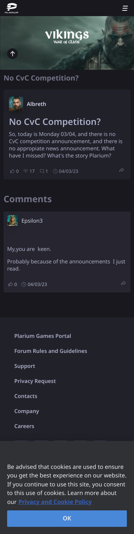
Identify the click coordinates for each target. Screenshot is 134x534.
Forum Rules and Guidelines (50, 351)
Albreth (36, 104)
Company (26, 411)
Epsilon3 (32, 220)
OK (67, 518)
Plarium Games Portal (42, 336)
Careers (24, 426)
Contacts (25, 396)
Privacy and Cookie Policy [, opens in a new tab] (55, 502)
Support (24, 366)
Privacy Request (35, 381)
